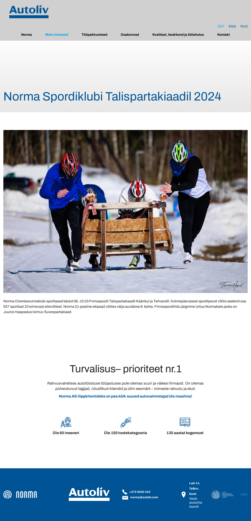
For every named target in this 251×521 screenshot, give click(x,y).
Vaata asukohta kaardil (195, 502)
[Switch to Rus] (244, 26)
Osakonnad (130, 34)
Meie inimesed (56, 34)
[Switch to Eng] (232, 26)
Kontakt (223, 34)
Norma (26, 34)
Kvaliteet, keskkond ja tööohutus (178, 34)
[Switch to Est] (221, 26)
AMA (244, 494)
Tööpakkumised (94, 34)
